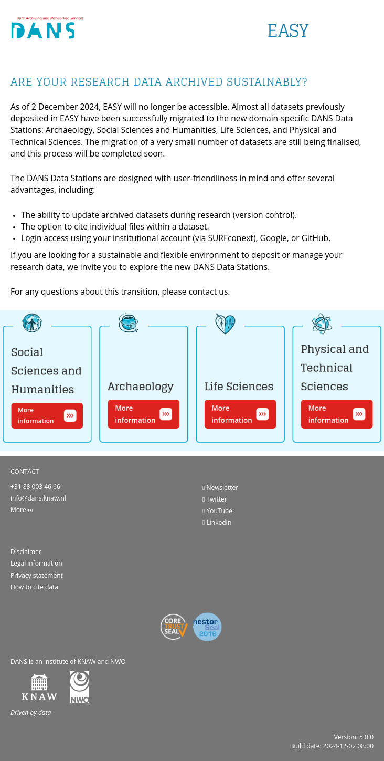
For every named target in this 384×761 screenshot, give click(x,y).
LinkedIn (216, 522)
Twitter (214, 499)
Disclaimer (25, 551)
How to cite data (34, 586)
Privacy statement (36, 575)
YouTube (217, 510)
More (18, 509)
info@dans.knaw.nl (38, 498)
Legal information (36, 563)
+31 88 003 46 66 (35, 486)
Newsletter (220, 487)
